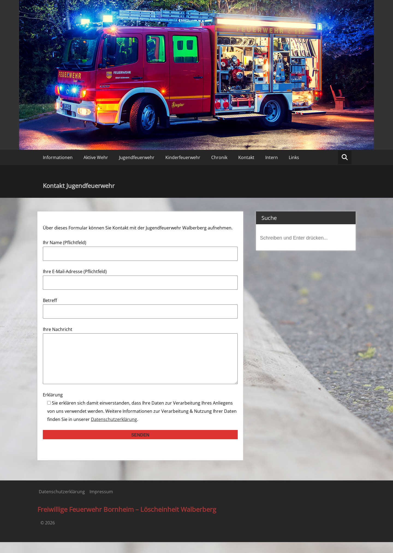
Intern (271, 157)
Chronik (219, 157)
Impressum (101, 503)
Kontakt (246, 157)
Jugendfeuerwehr (136, 157)
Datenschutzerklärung (114, 430)
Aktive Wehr (96, 157)
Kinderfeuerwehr (182, 157)
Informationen (58, 157)
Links (294, 157)
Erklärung (53, 406)
